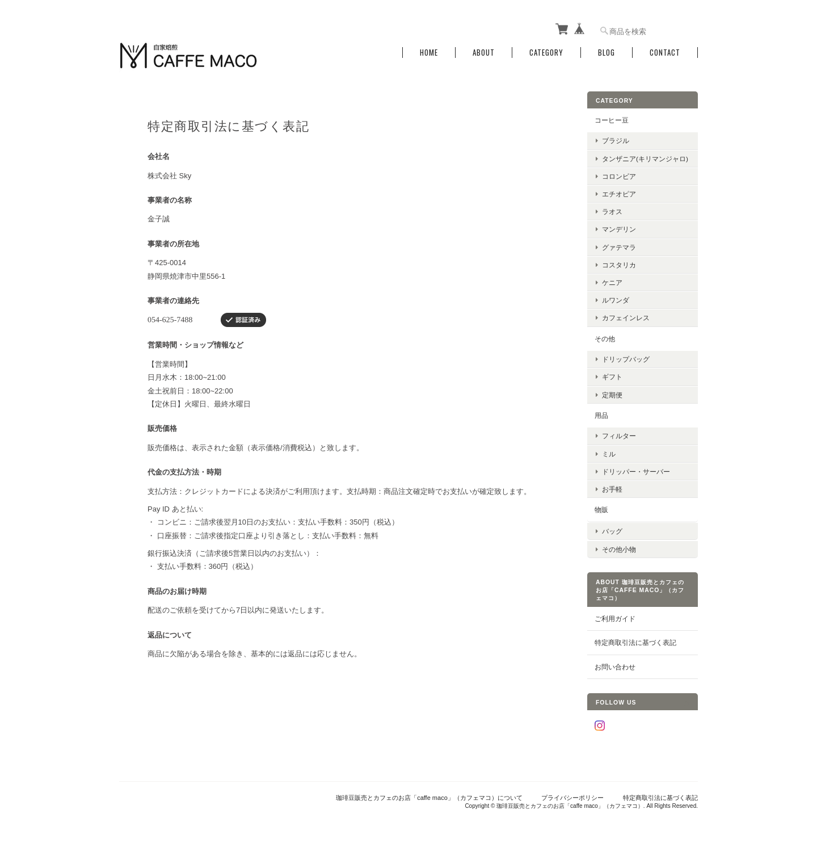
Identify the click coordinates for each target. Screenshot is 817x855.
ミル (609, 453)
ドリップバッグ (626, 359)
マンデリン (619, 229)
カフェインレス (626, 317)
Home (429, 52)
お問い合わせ (615, 666)
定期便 (612, 394)
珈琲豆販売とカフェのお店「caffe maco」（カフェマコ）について (429, 797)
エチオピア (619, 194)
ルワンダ (615, 300)
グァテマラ (619, 246)
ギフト (612, 376)
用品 (601, 414)
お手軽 (612, 489)
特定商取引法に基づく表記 (635, 642)
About (484, 52)
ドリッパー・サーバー (636, 471)
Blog (606, 52)
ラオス (612, 211)
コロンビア (619, 175)
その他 (605, 338)
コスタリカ (619, 264)
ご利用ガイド (615, 618)
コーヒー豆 (612, 120)
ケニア (612, 282)
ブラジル (615, 140)
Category (546, 52)
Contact (665, 52)
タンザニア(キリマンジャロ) (645, 158)
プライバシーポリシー (572, 797)
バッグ (612, 530)
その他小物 (619, 548)
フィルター (619, 435)
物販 (601, 509)
